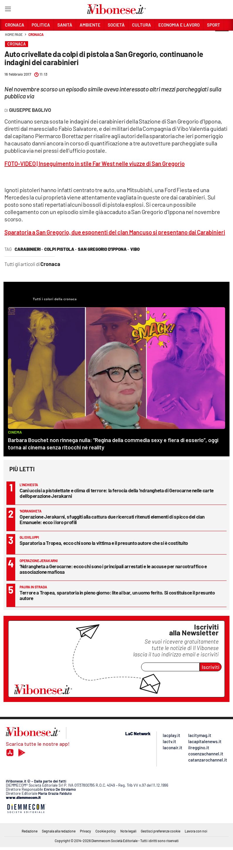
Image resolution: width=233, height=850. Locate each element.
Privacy (85, 831)
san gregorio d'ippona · (103, 249)
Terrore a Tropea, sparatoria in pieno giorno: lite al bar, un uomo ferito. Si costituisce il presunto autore (117, 595)
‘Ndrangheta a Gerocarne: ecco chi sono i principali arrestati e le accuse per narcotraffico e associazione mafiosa (113, 569)
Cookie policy (105, 831)
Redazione (29, 831)
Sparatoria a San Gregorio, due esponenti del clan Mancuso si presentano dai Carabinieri (114, 232)
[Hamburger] (7, 10)
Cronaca (35, 34)
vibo (135, 249)
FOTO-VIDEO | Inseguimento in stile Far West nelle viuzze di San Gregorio (94, 163)
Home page (14, 34)
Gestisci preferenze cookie (160, 831)
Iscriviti (211, 667)
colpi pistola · (60, 249)
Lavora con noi (196, 831)
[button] (222, 38)
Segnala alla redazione (59, 831)
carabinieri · (29, 249)
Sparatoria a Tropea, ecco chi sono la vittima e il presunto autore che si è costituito (104, 543)
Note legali (128, 831)
